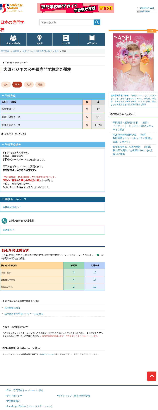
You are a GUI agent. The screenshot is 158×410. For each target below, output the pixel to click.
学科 (17, 84)
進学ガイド (92, 43)
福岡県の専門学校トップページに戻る (24, 314)
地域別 (39, 43)
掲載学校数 (145, 11)
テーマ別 (66, 43)
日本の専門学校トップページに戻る (24, 390)
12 (94, 286)
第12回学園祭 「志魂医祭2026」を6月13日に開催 (132, 150)
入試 (28, 84)
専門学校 (5, 51)
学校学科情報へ (11, 207)
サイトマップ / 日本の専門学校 (74, 395)
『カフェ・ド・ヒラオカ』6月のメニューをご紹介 (133, 126)
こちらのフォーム (46, 354)
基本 (5, 84)
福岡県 (16, 51)
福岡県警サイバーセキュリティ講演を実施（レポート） (132, 138)
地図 (40, 84)
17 (94, 279)
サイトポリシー (14, 395)
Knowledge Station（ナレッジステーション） (29, 406)
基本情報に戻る (13, 308)
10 (94, 272)
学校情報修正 (13, 401)
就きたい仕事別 (13, 43)
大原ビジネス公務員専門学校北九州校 (40, 51)
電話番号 (7, 230)
